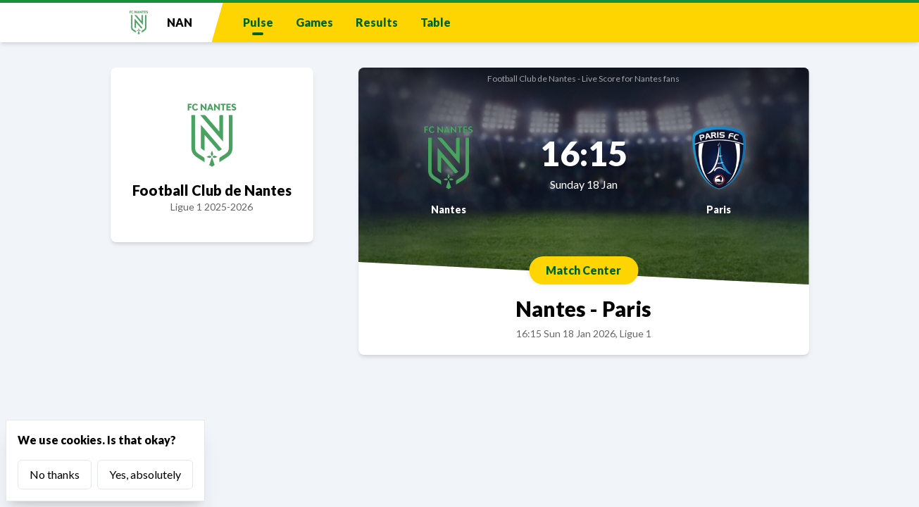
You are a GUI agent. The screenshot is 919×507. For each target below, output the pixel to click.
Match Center (583, 270)
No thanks (55, 474)
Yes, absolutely (145, 474)
